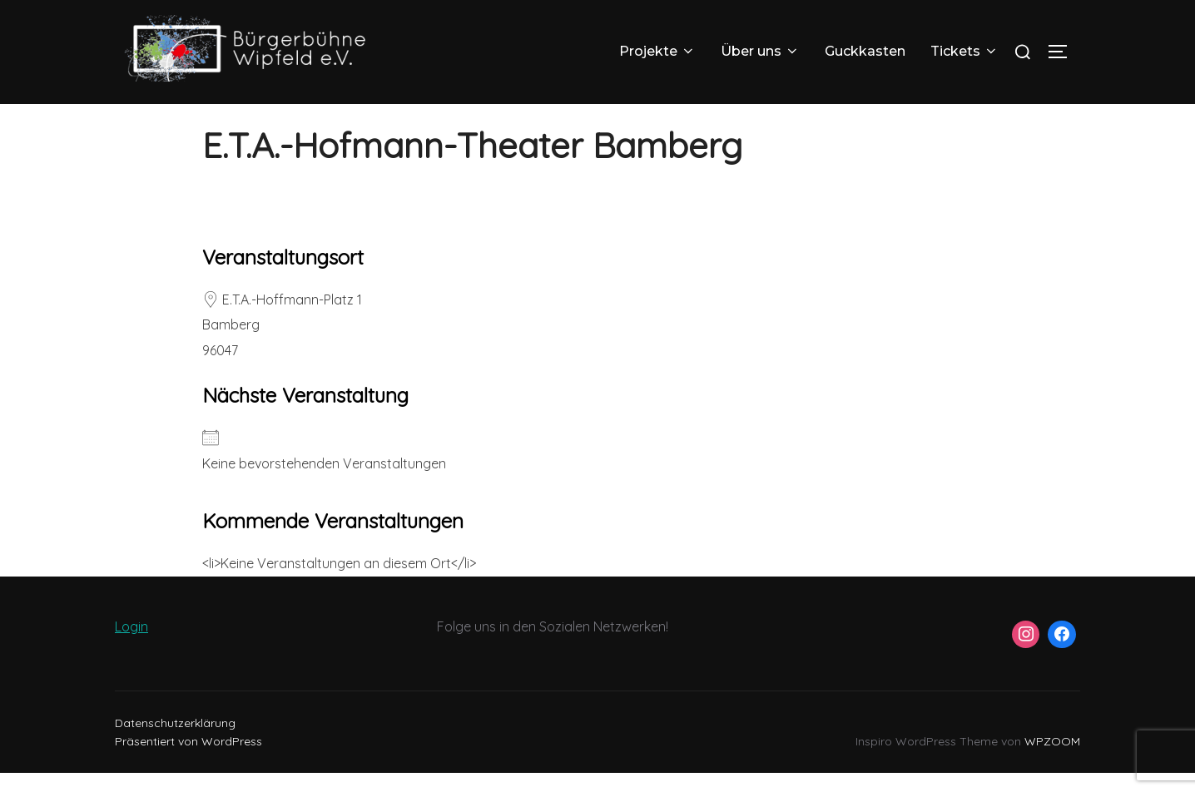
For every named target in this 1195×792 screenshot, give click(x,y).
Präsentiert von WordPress (188, 761)
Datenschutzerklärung (175, 742)
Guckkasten (865, 51)
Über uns (760, 51)
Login (131, 646)
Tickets (964, 51)
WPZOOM (1052, 761)
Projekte (657, 51)
